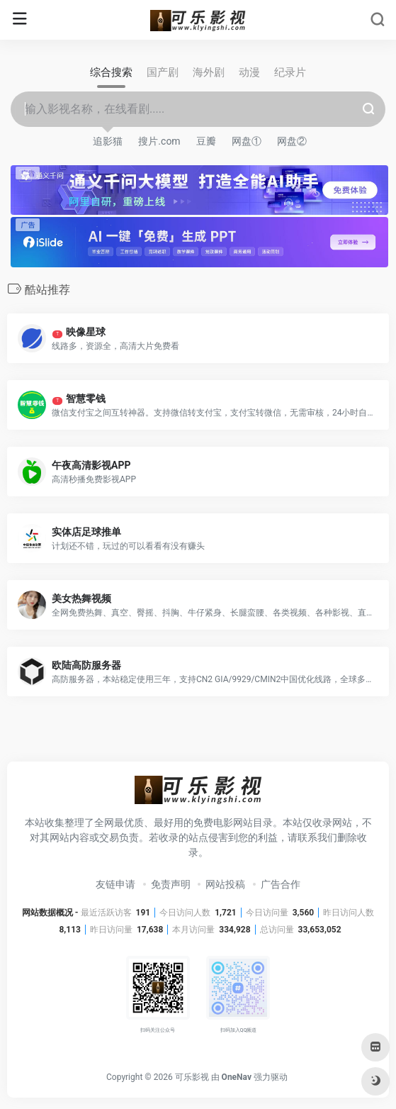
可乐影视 (192, 1077)
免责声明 (171, 884)
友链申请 (115, 884)
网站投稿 (225, 884)
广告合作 (280, 884)
